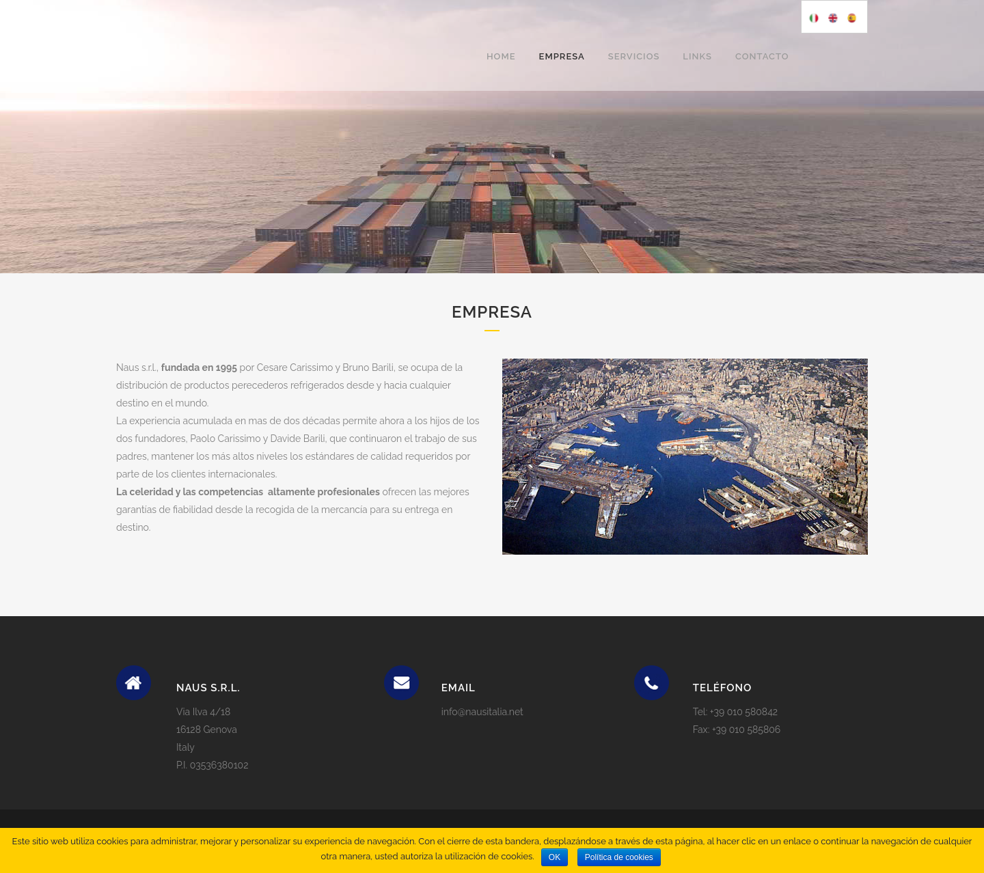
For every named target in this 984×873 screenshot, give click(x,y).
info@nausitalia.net (482, 711)
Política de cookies (619, 857)
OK (554, 857)
